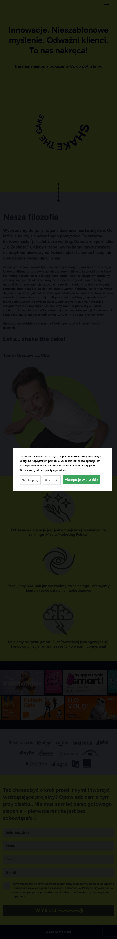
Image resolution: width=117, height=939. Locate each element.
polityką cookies (55, 470)
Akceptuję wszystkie (81, 480)
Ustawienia (51, 480)
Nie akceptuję (30, 480)
